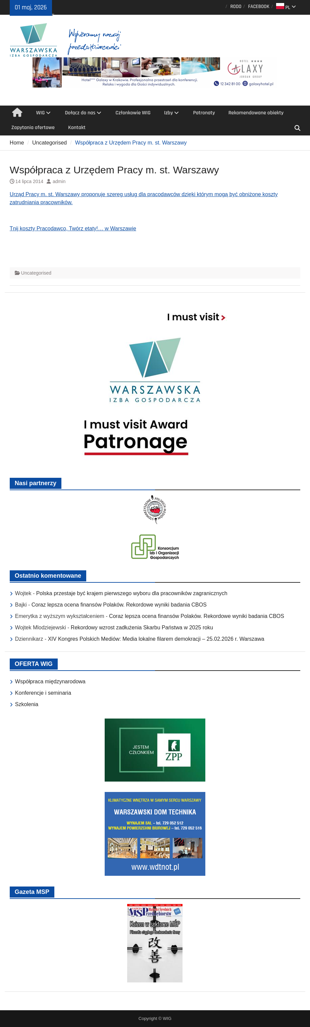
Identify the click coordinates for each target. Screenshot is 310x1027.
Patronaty (204, 112)
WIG (40, 112)
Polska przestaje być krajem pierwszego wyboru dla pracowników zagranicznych (131, 593)
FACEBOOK (258, 6)
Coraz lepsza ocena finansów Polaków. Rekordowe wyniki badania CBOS (119, 605)
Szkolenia (26, 704)
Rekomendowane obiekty (256, 112)
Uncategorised (36, 273)
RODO (235, 6)
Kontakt (77, 127)
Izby (168, 112)
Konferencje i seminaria (43, 693)
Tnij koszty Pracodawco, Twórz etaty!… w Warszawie (73, 228)
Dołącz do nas (80, 112)
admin (59, 181)
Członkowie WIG (132, 112)
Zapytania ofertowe (33, 127)
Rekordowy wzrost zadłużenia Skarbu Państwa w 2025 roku (142, 627)
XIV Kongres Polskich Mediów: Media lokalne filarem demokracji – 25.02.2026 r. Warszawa (156, 639)
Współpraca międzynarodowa (50, 681)
